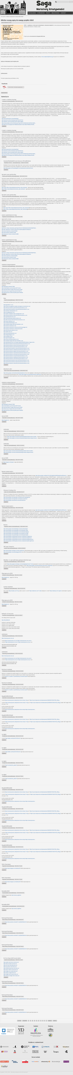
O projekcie (41, 13)
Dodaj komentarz (4, 92)
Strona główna (3, 16)
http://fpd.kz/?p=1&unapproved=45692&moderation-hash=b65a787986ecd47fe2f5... (18, 124)
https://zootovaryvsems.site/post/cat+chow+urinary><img (16, 700)
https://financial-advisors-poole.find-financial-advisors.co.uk (15, 307)
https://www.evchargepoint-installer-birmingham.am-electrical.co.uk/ (17, 306)
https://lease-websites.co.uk (9, 321)
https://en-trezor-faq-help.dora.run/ (10, 965)
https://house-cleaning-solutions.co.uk (11, 339)
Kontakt (63, 13)
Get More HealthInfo (8, 586)
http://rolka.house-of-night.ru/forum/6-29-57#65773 (12, 291)
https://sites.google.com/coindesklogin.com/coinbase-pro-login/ (16, 533)
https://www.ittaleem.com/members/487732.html (11, 288)
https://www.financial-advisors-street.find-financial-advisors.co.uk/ (16, 348)
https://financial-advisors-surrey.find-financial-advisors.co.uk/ (15, 355)
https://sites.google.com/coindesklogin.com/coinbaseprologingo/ (16, 531)
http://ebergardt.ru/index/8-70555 (8, 286)
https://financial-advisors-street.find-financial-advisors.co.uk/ (15, 315)
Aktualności (32, 13)
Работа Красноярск (6, 864)
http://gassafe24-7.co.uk (8, 304)
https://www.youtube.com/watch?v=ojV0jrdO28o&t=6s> (16, 922)
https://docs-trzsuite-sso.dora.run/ (10, 963)
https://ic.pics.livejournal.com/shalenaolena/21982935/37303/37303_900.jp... (45, 700)
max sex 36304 (5, 416)
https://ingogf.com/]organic (8, 462)
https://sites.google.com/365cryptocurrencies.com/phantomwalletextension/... (19, 539)
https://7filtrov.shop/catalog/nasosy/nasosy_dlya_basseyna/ (13, 189)
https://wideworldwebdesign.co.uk (10, 322)
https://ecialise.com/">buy (14, 590)
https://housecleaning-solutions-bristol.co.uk (12, 318)
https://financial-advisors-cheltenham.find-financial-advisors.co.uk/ (17, 349)
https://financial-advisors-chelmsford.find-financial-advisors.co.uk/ (16, 363)
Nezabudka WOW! (6, 891)
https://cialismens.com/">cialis (35, 590)
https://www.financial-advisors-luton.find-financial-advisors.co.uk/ (16, 360)
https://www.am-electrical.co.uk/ (10, 325)
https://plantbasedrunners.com (10, 316)
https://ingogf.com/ (5, 420)
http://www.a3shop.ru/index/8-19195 (9, 232)
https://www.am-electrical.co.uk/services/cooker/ (13, 328)
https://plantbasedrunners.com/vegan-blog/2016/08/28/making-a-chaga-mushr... (19, 342)
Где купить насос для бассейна (9, 174)
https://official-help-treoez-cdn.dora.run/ (11, 968)
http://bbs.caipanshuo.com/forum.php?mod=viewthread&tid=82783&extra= (16, 229)
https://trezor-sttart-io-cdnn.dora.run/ (11, 969)
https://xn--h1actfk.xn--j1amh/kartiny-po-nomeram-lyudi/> (16, 676)
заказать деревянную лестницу (9, 215)
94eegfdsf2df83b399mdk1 (7, 696)
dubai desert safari (8, 369)
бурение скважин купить (7, 471)
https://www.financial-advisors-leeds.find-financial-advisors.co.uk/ (16, 361)
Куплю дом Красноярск (7, 918)
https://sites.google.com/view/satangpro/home (13, 552)
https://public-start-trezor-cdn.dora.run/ (11, 962)
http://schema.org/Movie (16, 895)
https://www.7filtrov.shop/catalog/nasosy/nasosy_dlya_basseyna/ (14, 187)
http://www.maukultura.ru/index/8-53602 (9, 231)
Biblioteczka (55, 13)
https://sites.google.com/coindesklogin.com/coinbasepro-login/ (16, 530)
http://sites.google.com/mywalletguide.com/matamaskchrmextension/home (18, 168)
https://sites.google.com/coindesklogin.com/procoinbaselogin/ (16, 528)
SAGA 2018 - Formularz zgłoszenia (15, 87)
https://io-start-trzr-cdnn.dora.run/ (10, 966)
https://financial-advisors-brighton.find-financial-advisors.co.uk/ (16, 351)
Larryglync (4, 734)
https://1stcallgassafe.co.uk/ (9, 312)
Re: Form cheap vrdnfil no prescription (12, 958)
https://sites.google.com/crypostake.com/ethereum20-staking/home (17, 497)
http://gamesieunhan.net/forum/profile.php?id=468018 (12, 292)
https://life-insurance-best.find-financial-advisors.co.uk (14, 319)
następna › (50, 1020)
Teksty (48, 13)
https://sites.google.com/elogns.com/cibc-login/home (14, 550)
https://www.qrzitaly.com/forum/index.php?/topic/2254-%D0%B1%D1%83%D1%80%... (19, 123)
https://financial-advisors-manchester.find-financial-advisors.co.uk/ (17, 352)
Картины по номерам (7, 669)
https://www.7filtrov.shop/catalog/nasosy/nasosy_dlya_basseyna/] (16, 207)
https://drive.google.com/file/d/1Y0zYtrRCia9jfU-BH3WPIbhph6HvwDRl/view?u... (51, 475)
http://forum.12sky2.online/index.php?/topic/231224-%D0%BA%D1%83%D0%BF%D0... (19, 228)
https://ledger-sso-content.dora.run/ (10, 971)
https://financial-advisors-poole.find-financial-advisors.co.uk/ (15, 346)
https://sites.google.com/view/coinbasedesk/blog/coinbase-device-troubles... (22, 436)
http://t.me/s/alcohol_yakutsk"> (11, 765)
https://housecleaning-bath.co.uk (10, 333)
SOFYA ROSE (6, 429)
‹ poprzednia (25, 1020)
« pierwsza (19, 1020)
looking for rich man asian (7, 613)
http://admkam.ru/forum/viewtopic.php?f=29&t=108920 (12, 121)
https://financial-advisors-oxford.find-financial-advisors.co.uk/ (15, 358)
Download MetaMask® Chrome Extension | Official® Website (17, 161)
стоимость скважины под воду (9, 99)
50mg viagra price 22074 (7, 573)
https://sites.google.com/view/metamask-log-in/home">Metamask (39, 565)
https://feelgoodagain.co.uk (9, 334)
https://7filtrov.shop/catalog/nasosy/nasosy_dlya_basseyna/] (15, 209)
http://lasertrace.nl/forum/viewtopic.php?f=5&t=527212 (12, 120)
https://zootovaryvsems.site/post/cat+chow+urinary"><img (16, 702)
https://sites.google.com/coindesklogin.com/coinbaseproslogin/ (16, 534)
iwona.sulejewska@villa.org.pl (47, 56)
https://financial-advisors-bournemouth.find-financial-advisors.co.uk (17, 343)
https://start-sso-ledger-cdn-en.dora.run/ (11, 975)
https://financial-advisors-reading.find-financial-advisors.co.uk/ (16, 357)
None (5, 298)
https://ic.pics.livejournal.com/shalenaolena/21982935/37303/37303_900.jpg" (45, 702)
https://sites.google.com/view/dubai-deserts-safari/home (30, 374)
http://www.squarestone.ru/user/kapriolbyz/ (10, 118)
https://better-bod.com (8, 331)
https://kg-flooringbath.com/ (9, 337)
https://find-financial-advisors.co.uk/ (10, 330)
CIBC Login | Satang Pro (9, 546)
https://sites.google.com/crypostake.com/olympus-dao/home (15, 498)
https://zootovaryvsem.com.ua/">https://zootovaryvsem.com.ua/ (17, 642)
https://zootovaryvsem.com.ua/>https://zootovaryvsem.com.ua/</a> (18, 640)
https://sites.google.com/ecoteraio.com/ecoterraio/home (14, 500)
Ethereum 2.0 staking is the (10, 490)
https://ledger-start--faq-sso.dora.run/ (11, 974)
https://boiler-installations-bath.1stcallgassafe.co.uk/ (14, 313)
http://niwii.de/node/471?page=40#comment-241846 (12, 289)
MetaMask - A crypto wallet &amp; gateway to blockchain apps (17, 560)
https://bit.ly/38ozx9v (6, 620)
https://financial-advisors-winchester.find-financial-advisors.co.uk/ (16, 354)
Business (6, 524)
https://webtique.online (8, 336)
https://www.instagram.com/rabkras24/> (13, 868)
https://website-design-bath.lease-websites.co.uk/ (13, 324)
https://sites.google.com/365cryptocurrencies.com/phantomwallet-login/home (19, 540)
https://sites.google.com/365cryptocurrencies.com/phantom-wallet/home (18, 536)
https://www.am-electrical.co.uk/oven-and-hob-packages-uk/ (15, 327)
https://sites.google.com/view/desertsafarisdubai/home (14, 372)
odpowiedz (4, 126)
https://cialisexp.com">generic (56, 590)
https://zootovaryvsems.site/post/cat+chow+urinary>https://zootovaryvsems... (20, 709)
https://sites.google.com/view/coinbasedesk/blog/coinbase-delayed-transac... (22, 438)
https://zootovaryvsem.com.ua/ (8, 638)
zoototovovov (4, 634)
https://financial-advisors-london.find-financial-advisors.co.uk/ (16, 345)
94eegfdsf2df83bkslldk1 (7, 788)
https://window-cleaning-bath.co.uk (10, 310)
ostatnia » (54, 1020)
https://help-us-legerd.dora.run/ (10, 972)
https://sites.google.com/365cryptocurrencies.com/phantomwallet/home (18, 537)
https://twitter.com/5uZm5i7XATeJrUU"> (13, 738)
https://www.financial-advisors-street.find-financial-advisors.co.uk (16, 309)
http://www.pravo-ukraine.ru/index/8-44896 (10, 234)
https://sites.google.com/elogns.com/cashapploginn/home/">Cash (20, 564)
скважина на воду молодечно (8, 264)
